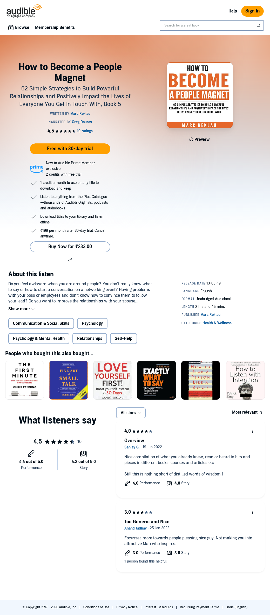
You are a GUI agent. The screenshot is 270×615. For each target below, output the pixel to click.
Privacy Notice (127, 607)
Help (232, 11)
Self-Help (123, 338)
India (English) (236, 607)
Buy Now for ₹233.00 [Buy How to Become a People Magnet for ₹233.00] (70, 246)
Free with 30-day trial (70, 148)
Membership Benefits (55, 27)
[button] (70, 259)
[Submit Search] (259, 25)
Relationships (89, 338)
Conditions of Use (96, 607)
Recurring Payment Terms (200, 607)
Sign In (252, 11)
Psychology (92, 323)
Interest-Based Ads (159, 607)
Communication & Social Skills (41, 323)
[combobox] (212, 25)
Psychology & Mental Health (39, 338)
